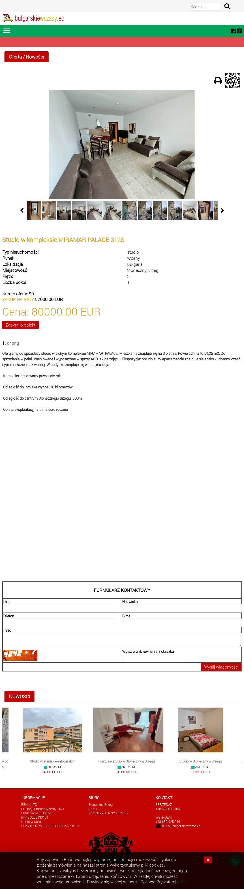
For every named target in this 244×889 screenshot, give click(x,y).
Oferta (15, 57)
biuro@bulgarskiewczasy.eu (182, 826)
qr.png (13, 343)
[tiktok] (239, 30)
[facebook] (233, 30)
